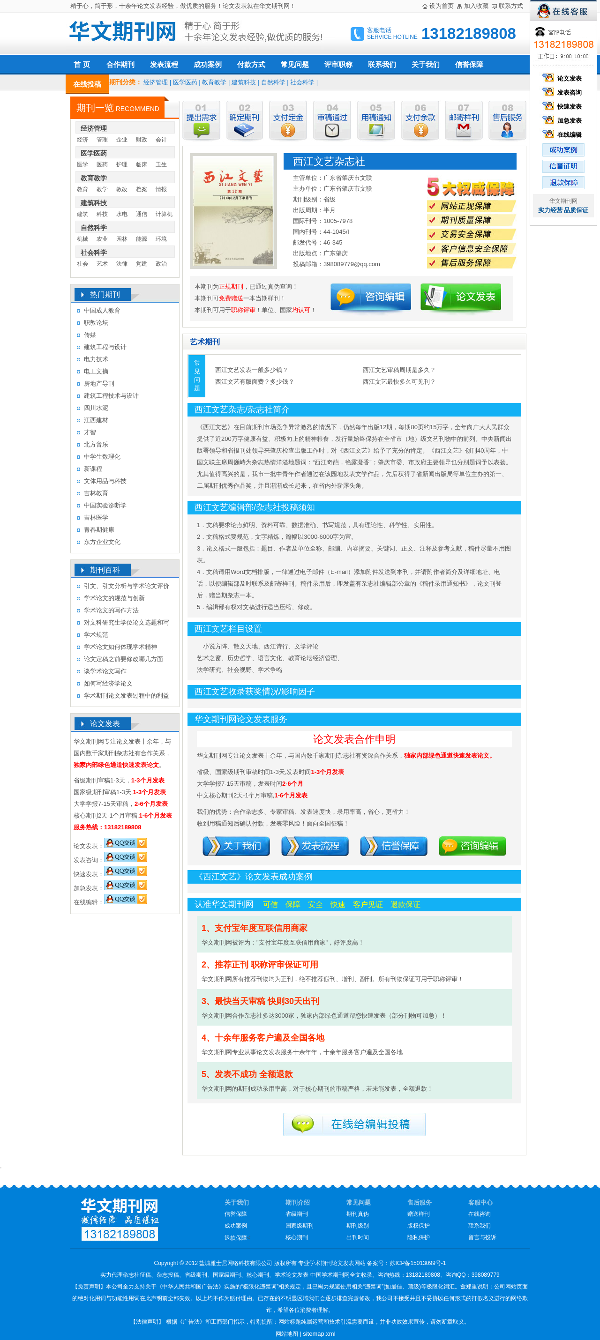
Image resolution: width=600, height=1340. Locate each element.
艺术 (102, 264)
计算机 (164, 214)
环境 (161, 239)
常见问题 (295, 64)
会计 (161, 139)
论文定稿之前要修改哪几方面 (123, 659)
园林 (122, 239)
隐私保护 (418, 1237)
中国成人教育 (102, 310)
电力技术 (96, 359)
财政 (141, 139)
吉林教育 (96, 493)
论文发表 (563, 78)
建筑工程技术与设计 (111, 395)
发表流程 (164, 64)
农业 (102, 239)
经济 (82, 139)
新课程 (93, 468)
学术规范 (96, 634)
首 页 (82, 64)
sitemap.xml (319, 1333)
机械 (82, 239)
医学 (82, 164)
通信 (141, 214)
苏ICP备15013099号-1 (418, 1263)
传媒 (90, 334)
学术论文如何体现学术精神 (120, 646)
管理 (102, 139)
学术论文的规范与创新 (114, 598)
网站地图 (287, 1334)
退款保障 (236, 1238)
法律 (122, 264)
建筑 (82, 214)
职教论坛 (96, 322)
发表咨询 (563, 92)
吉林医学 (96, 517)
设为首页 (441, 5)
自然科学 (273, 82)
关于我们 (426, 64)
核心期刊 (296, 1237)
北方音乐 (96, 444)
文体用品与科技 (105, 480)
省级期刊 (296, 1214)
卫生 (161, 164)
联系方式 (511, 5)
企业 (122, 139)
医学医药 (185, 82)
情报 (161, 189)
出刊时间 (357, 1237)
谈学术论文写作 (105, 671)
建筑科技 (244, 82)
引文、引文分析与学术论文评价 (126, 585)
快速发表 (563, 106)
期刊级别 (357, 1225)
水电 (122, 214)
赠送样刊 (418, 1214)
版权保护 (418, 1225)
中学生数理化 (102, 456)
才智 (90, 432)
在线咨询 (479, 1214)
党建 (141, 264)
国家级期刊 (299, 1225)
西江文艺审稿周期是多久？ (399, 369)
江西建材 (96, 420)
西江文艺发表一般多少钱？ (251, 369)
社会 (82, 264)
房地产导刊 (99, 383)
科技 (102, 214)
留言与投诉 (482, 1237)
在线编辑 (563, 134)
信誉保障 (469, 64)
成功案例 (208, 64)
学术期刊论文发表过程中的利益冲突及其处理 (126, 697)
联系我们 (382, 64)
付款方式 (251, 64)
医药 (102, 164)
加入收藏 (476, 5)
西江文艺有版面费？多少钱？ (254, 381)
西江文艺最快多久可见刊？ (399, 381)
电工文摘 (96, 371)
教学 (102, 189)
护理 (122, 164)
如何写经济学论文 (108, 683)
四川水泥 (96, 407)
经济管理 (155, 82)
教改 (122, 189)
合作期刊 (120, 64)
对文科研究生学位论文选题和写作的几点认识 (126, 624)
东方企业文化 (102, 541)
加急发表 (563, 120)
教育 (82, 189)
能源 (141, 239)
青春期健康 (99, 529)
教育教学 (214, 82)
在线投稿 (87, 84)
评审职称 (338, 64)
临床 (141, 164)
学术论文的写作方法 (111, 610)
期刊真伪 (357, 1214)
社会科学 (302, 82)
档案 (141, 189)
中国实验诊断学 (105, 505)
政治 (161, 264)
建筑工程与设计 (105, 346)
